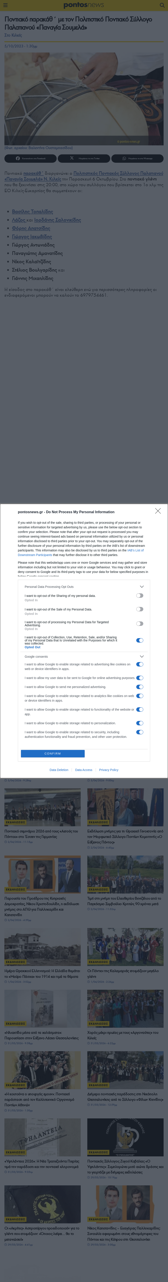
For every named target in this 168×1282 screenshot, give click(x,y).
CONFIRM (53, 753)
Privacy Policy (108, 771)
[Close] (159, 511)
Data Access (83, 771)
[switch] (139, 595)
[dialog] (84, 641)
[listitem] (84, 586)
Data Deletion (59, 771)
